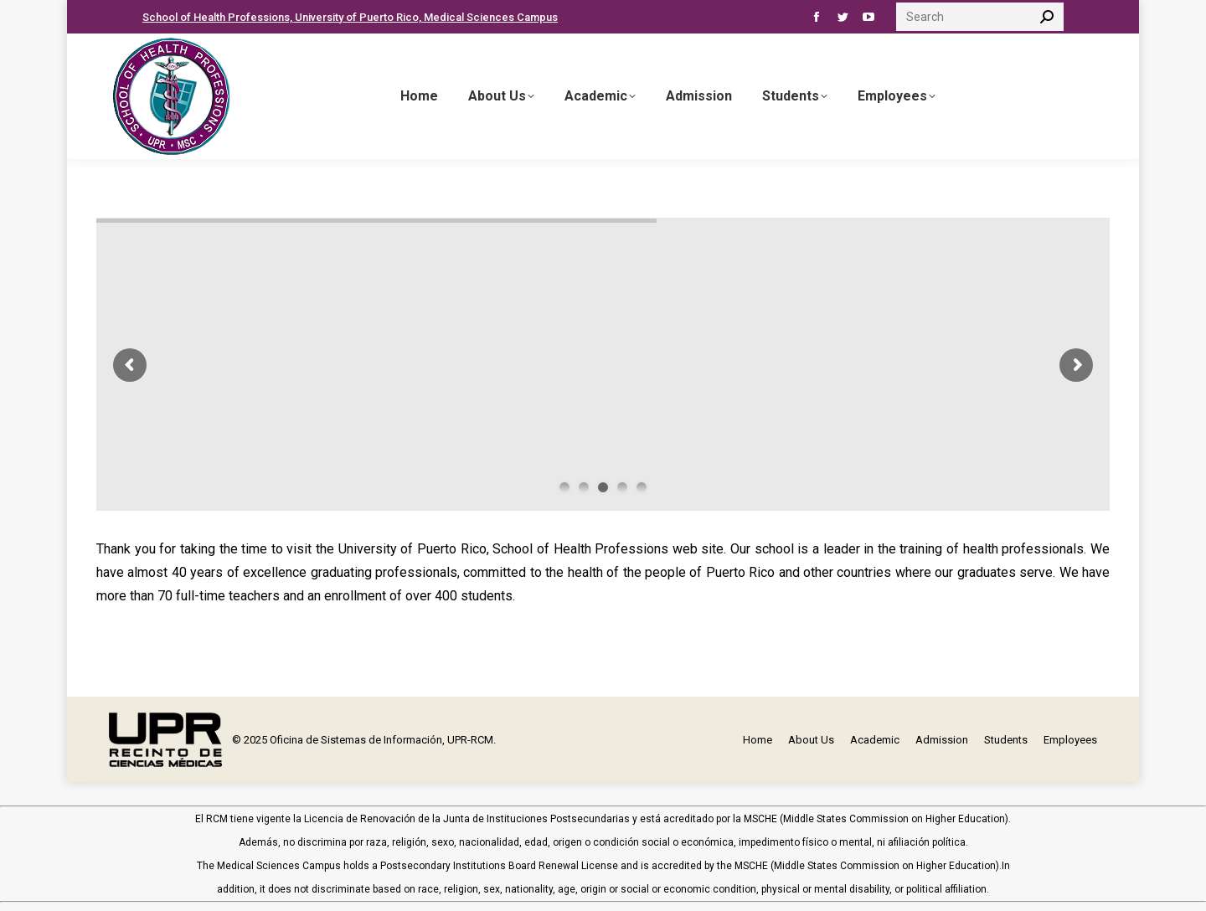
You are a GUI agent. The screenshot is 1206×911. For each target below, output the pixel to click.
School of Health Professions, (218, 17)
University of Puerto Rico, (359, 17)
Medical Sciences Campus (491, 17)
